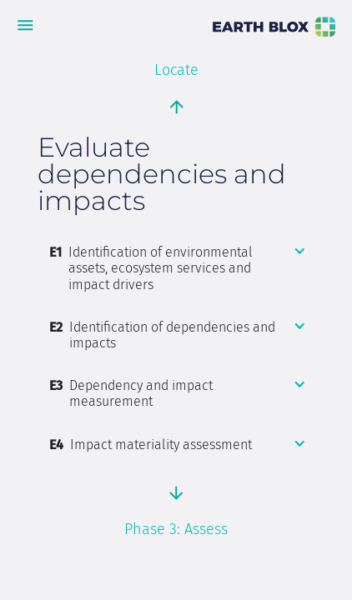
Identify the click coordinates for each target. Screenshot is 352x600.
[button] (177, 268)
